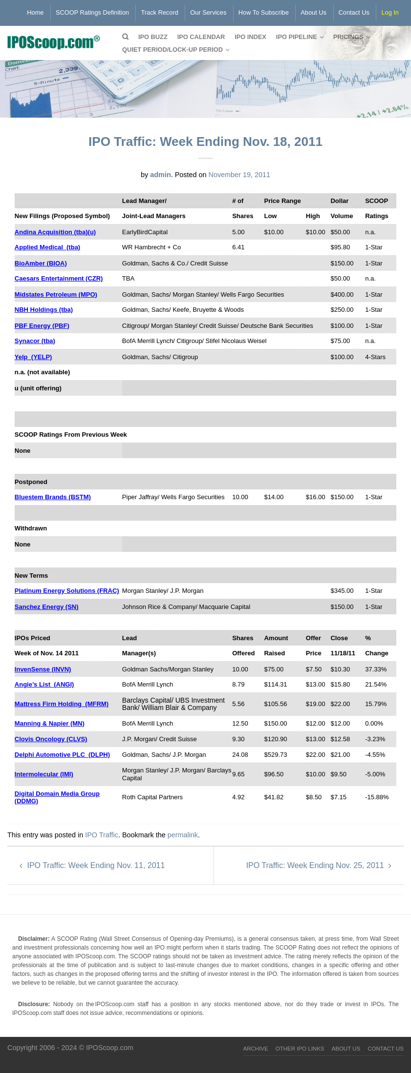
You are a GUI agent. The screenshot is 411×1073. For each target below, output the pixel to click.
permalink (183, 835)
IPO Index (250, 36)
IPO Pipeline (296, 36)
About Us (313, 12)
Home (35, 12)
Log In (390, 12)
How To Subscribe (263, 12)
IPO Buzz (153, 36)
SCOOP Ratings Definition (92, 12)
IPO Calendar (201, 36)
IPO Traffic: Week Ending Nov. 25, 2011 (318, 865)
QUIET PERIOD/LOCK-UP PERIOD (172, 49)
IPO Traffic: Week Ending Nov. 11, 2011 (92, 865)
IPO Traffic (101, 835)
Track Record (159, 12)
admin (160, 175)
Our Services (208, 12)
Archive (255, 1049)
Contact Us (354, 12)
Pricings (348, 36)
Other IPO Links (300, 1049)
